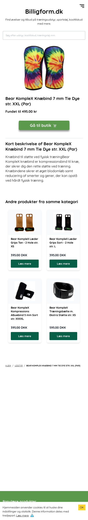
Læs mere (22, 515)
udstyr (19, 365)
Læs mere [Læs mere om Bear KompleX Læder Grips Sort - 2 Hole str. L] (63, 263)
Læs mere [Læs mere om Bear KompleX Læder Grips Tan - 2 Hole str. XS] (24, 263)
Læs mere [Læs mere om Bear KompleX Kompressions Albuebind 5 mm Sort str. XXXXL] (24, 336)
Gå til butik (44, 125)
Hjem (8, 365)
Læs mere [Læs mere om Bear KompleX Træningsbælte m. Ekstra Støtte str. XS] (63, 336)
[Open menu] (82, 6)
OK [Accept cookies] (82, 507)
